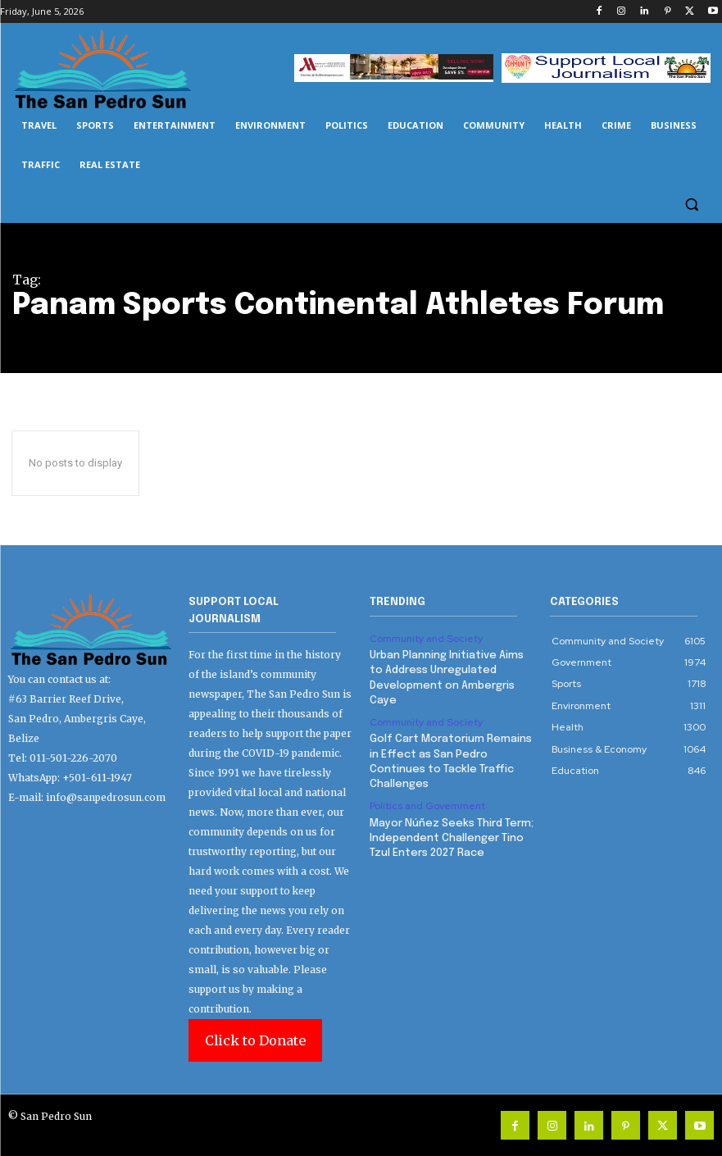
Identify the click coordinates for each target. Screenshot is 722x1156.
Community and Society (426, 638)
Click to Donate (255, 1040)
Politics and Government (427, 806)
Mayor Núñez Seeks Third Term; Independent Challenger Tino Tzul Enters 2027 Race (452, 837)
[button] (691, 204)
